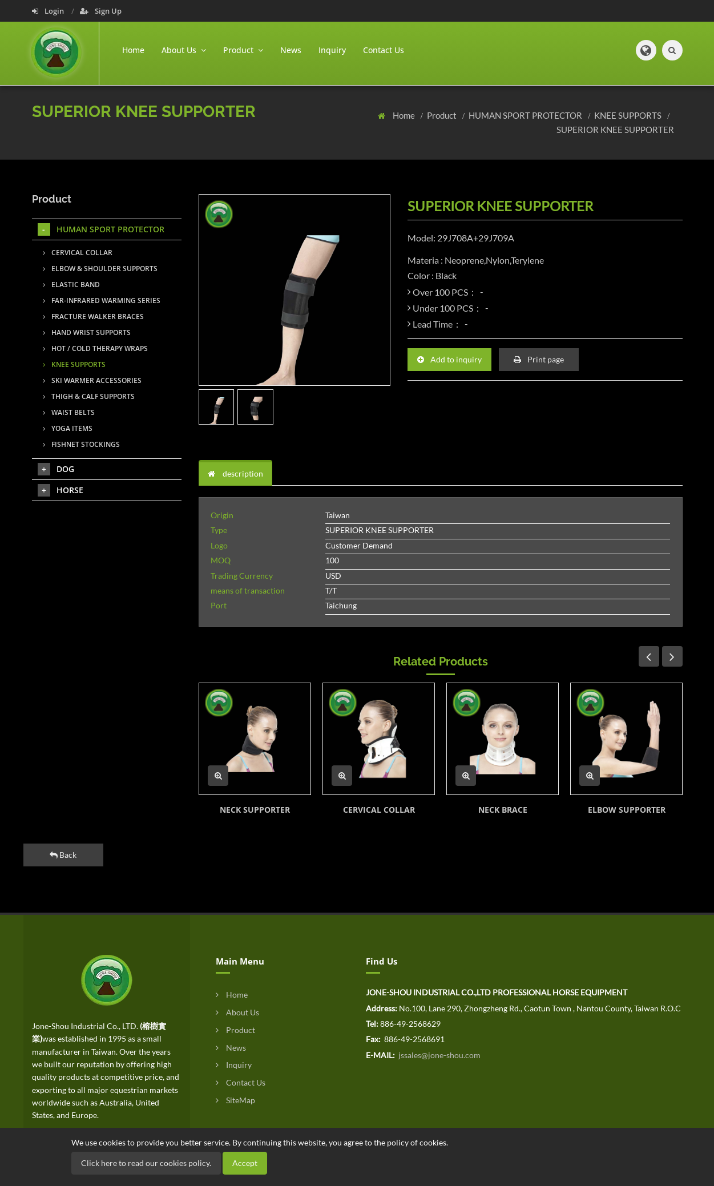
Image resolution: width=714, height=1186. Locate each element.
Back (63, 855)
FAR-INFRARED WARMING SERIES (101, 300)
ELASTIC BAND (71, 284)
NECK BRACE (502, 809)
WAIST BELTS (69, 412)
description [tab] (235, 473)
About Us (237, 1012)
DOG (56, 469)
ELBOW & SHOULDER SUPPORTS (100, 268)
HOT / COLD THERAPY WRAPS (95, 348)
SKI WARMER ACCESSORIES (92, 380)
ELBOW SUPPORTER (626, 809)
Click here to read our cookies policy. (146, 1163)
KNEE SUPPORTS (628, 115)
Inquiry (332, 50)
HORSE (60, 490)
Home (133, 50)
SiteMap (235, 1100)
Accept (244, 1163)
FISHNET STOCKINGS (81, 444)
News (290, 50)
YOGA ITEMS (67, 428)
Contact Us (383, 50)
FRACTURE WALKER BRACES (93, 316)
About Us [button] (184, 50)
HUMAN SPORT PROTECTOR (526, 115)
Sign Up (101, 11)
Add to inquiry (449, 359)
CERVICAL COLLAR (379, 809)
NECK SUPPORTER (255, 809)
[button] (646, 50)
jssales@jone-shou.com (439, 1055)
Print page (539, 359)
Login (49, 11)
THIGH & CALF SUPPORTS (89, 396)
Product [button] (243, 50)
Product (442, 115)
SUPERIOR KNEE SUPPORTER (615, 129)
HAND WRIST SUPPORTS (87, 332)
